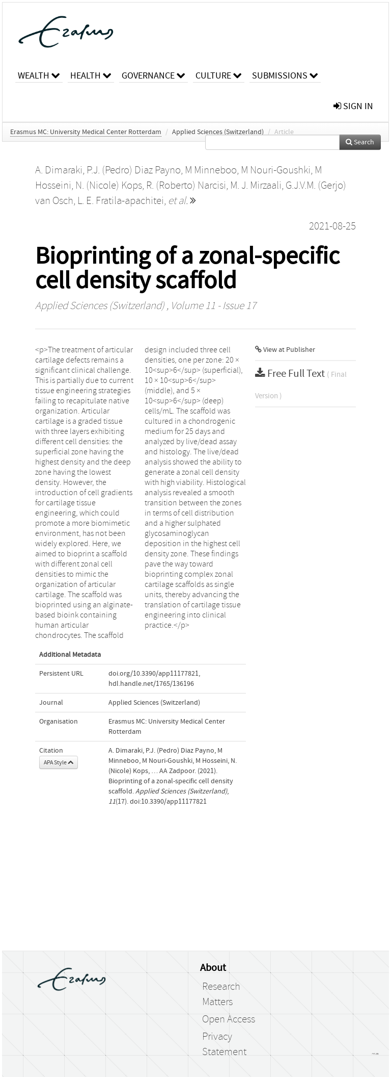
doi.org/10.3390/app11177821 (153, 674)
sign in (353, 106)
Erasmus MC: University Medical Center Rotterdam (85, 132)
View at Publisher (285, 350)
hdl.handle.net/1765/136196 (151, 684)
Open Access (228, 1019)
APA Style (58, 762)
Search (360, 142)
